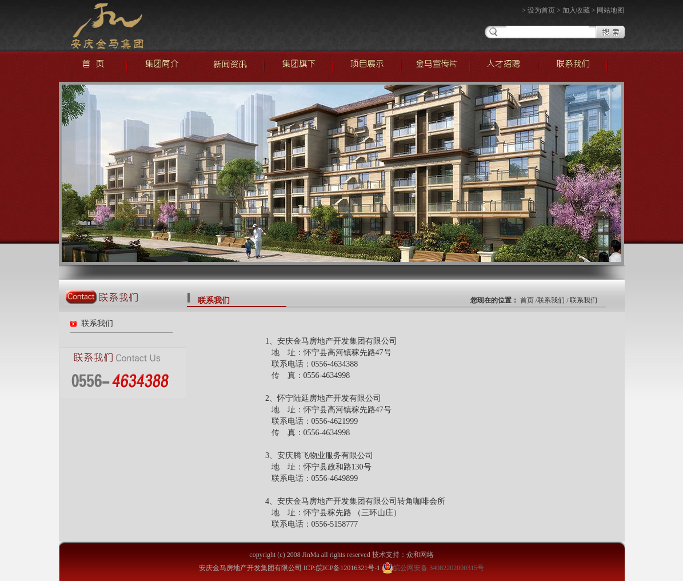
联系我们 (97, 323)
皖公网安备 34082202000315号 (433, 568)
